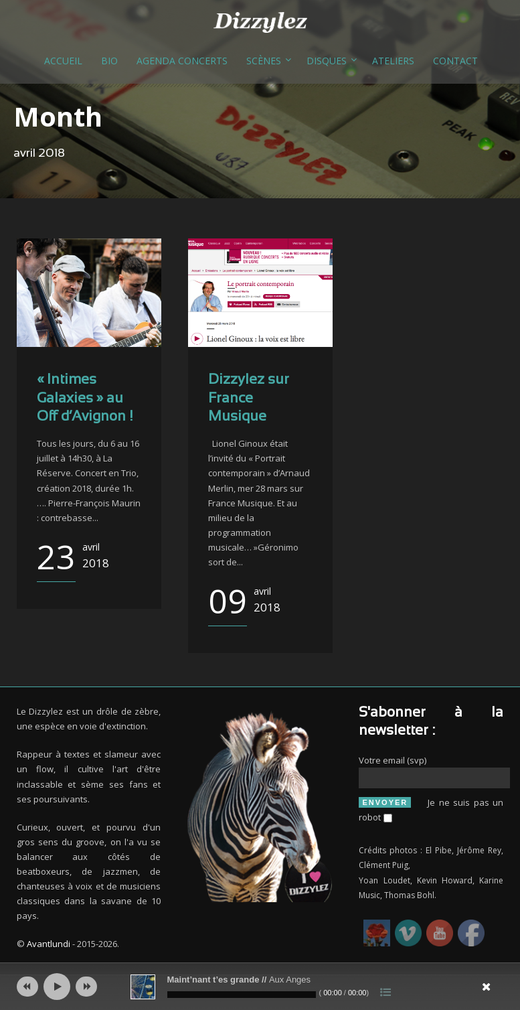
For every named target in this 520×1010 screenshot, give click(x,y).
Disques (327, 60)
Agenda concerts (182, 60)
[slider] (241, 994)
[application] (260, 986)
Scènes (263, 60)
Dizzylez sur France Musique (248, 398)
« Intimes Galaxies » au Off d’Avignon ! (85, 398)
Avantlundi (48, 944)
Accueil (63, 60)
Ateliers (393, 60)
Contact (455, 60)
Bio (109, 60)
